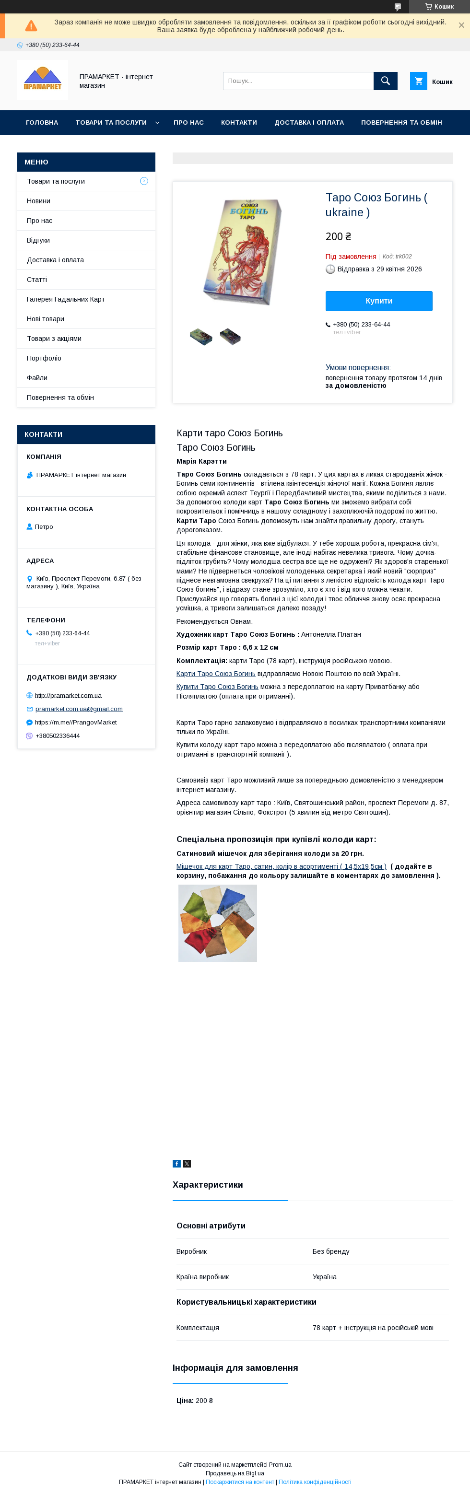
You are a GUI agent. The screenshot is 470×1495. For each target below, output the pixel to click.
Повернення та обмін (401, 122)
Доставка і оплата (309, 122)
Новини (38, 201)
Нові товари (45, 319)
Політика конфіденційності (315, 1482)
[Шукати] (386, 81)
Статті (37, 279)
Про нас (189, 122)
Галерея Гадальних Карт (66, 299)
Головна (42, 122)
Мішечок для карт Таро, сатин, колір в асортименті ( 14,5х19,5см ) (281, 866)
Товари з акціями (54, 338)
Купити (379, 301)
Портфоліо (44, 358)
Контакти (239, 122)
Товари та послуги (111, 122)
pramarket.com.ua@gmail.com (79, 708)
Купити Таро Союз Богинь (217, 686)
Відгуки (38, 240)
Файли (37, 378)
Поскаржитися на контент (240, 1482)
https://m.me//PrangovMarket (76, 722)
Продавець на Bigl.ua (235, 1473)
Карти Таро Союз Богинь (216, 673)
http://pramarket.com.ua (68, 695)
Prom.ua (280, 1464)
